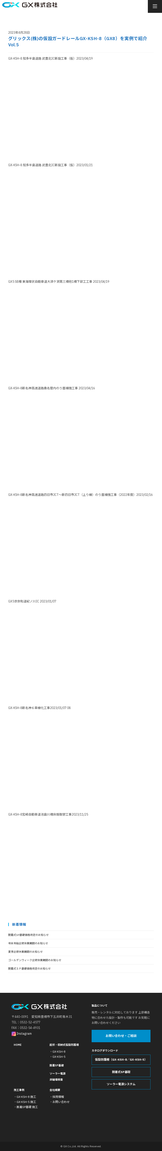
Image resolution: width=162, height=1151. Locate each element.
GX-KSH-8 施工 (26, 1097)
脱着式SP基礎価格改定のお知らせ (28, 935)
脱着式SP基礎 (121, 1072)
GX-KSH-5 (59, 1057)
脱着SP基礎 (57, 1065)
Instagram (21, 1034)
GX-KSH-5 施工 (26, 1102)
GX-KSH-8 (59, 1052)
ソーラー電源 (58, 1073)
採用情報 (58, 1097)
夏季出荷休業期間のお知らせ (25, 951)
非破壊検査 (56, 1079)
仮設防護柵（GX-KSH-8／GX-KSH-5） (121, 1060)
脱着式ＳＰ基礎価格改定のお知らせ (29, 968)
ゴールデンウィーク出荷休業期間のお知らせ (34, 960)
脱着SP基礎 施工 (27, 1107)
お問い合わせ (61, 1102)
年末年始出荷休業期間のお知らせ (28, 943)
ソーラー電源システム (121, 1084)
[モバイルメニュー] (155, 6)
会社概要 (55, 1090)
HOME (17, 1044)
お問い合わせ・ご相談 (121, 1036)
